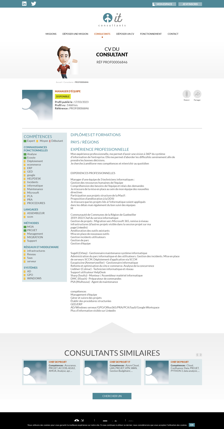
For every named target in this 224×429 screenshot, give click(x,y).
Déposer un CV (125, 34)
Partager (197, 95)
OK (192, 425)
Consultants (102, 35)
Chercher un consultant (112, 396)
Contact (173, 34)
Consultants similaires (112, 353)
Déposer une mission (75, 34)
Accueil (59, 82)
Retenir (187, 95)
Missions (51, 34)
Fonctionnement (151, 34)
